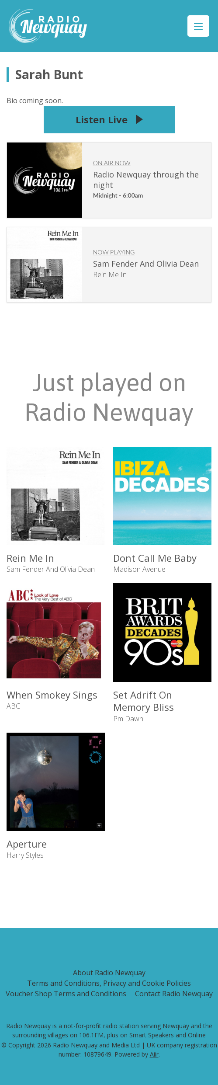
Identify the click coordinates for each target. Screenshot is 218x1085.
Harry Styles (25, 855)
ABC (13, 706)
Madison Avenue (139, 569)
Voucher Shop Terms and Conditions (66, 993)
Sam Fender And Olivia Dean (146, 263)
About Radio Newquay (109, 972)
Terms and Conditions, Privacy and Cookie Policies (109, 983)
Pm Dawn (128, 718)
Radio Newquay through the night (146, 179)
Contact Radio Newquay (174, 993)
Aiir (154, 1054)
